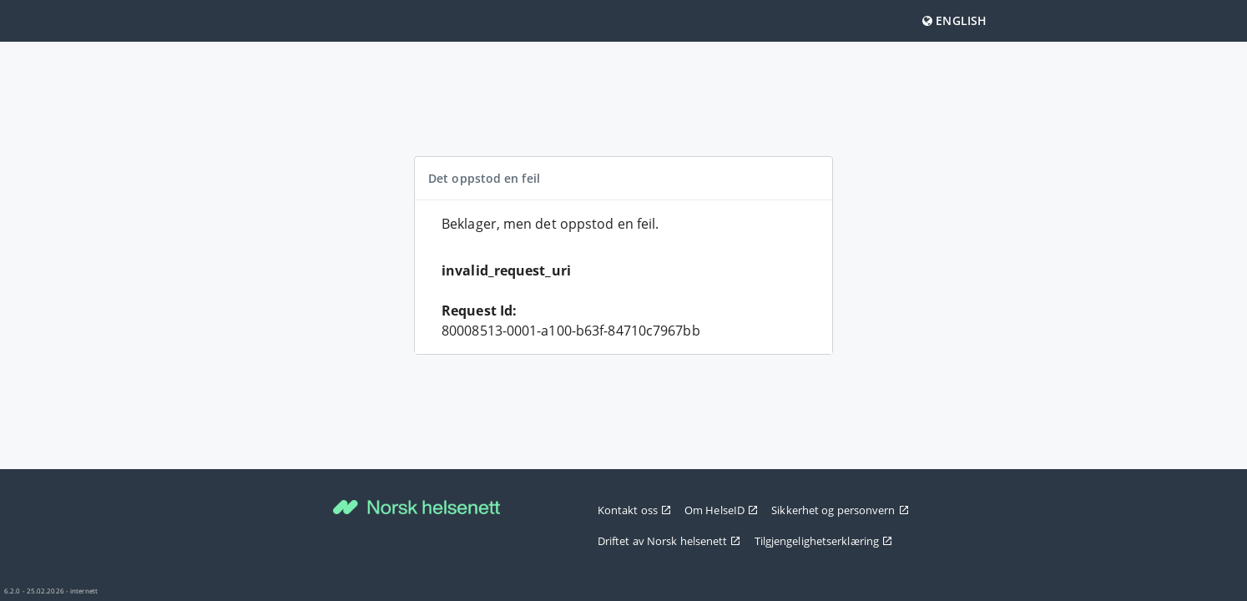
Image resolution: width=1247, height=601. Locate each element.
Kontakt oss (634, 510)
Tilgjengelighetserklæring (824, 540)
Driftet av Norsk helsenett (669, 540)
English (954, 20)
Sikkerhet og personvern (839, 510)
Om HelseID (721, 510)
